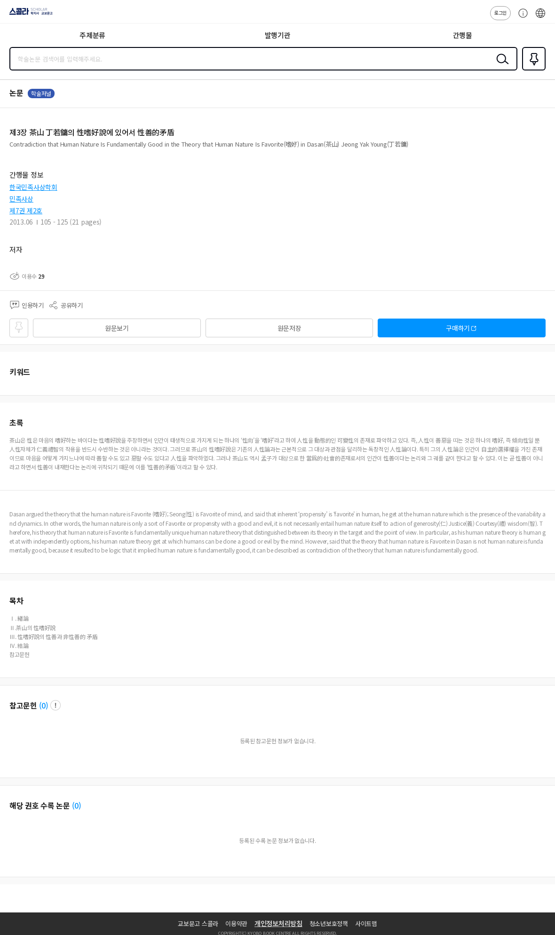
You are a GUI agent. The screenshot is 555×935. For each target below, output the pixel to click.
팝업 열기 (55, 705)
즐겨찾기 (532, 69)
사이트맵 (366, 923)
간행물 (462, 35)
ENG (540, 17)
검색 (500, 66)
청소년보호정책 (328, 923)
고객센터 (520, 17)
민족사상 (21, 198)
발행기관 (278, 35)
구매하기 (458, 328)
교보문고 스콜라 (198, 923)
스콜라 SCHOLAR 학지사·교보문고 (28, 14)
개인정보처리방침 (278, 923)
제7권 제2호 (25, 210)
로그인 (500, 12)
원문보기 (117, 328)
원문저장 (289, 328)
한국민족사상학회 (33, 187)
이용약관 (236, 923)
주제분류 (92, 35)
